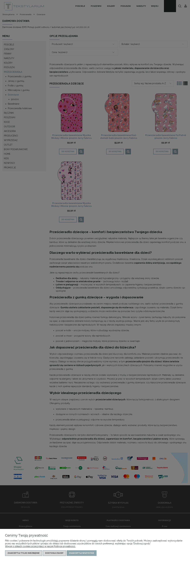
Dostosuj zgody (54, 553)
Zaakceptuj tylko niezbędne (24, 553)
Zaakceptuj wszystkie (81, 553)
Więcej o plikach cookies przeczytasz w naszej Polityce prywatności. (40, 546)
